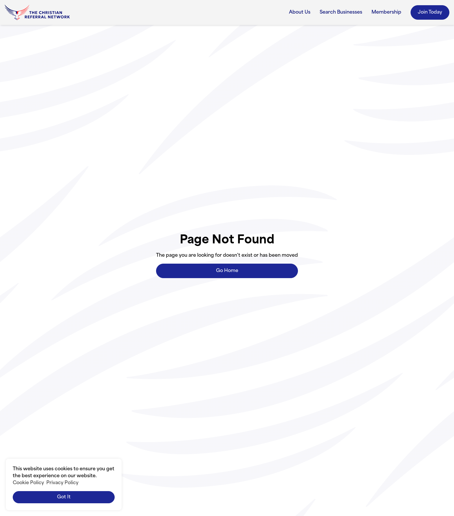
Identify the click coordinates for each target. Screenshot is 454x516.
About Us (299, 12)
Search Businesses (341, 12)
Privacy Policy (62, 483)
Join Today (430, 12)
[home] (37, 12)
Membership (386, 12)
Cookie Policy (28, 483)
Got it (64, 497)
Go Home (227, 271)
